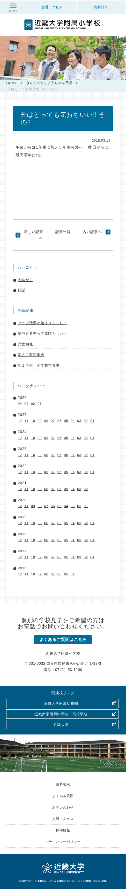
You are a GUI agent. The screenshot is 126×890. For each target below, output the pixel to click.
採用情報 (63, 831)
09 (40, 421)
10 (33, 421)
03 (26, 404)
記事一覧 (63, 232)
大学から (25, 280)
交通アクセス (62, 819)
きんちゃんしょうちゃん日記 (49, 83)
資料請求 (63, 785)
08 (46, 421)
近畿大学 (61, 725)
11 (26, 421)
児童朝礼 (25, 344)
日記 (21, 290)
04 (20, 404)
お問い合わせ (62, 808)
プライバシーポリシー (63, 843)
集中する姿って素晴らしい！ (42, 333)
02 (33, 404)
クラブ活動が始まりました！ (42, 323)
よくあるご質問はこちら (63, 639)
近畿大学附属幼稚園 (61, 703)
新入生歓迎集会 (31, 355)
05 (66, 421)
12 (20, 421)
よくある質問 (62, 796)
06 (59, 421)
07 (53, 421)
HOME (11, 83)
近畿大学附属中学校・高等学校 (61, 714)
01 (40, 404)
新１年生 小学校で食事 (39, 365)
